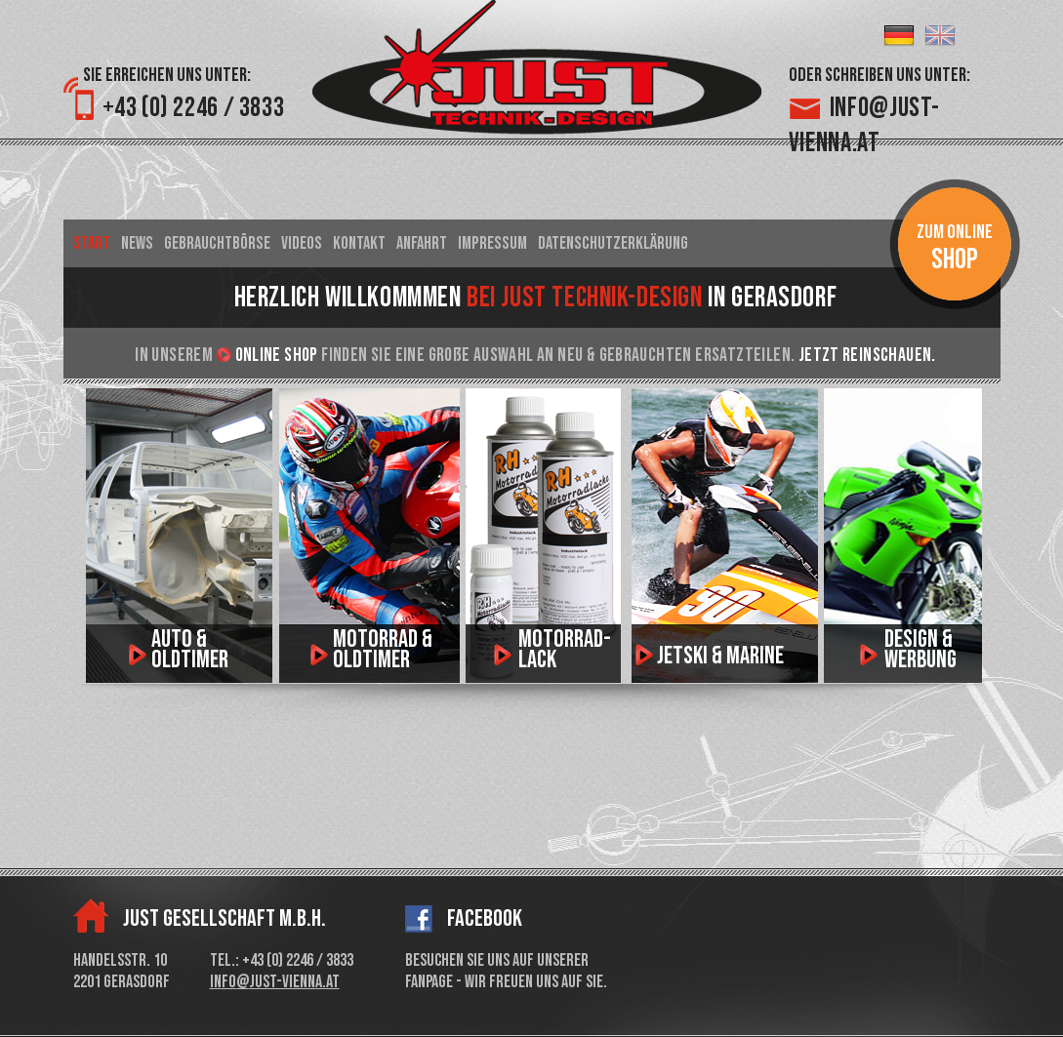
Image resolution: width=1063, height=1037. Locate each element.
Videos (301, 243)
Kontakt (359, 243)
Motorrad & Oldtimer (382, 649)
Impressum (492, 243)
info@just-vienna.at (275, 982)
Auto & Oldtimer (189, 649)
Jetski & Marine (720, 656)
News (137, 243)
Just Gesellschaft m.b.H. (224, 918)
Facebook (484, 918)
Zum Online (955, 248)
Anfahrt (421, 243)
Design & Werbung (920, 649)
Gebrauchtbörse (217, 243)
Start (91, 243)
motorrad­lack (564, 649)
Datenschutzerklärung (613, 243)
